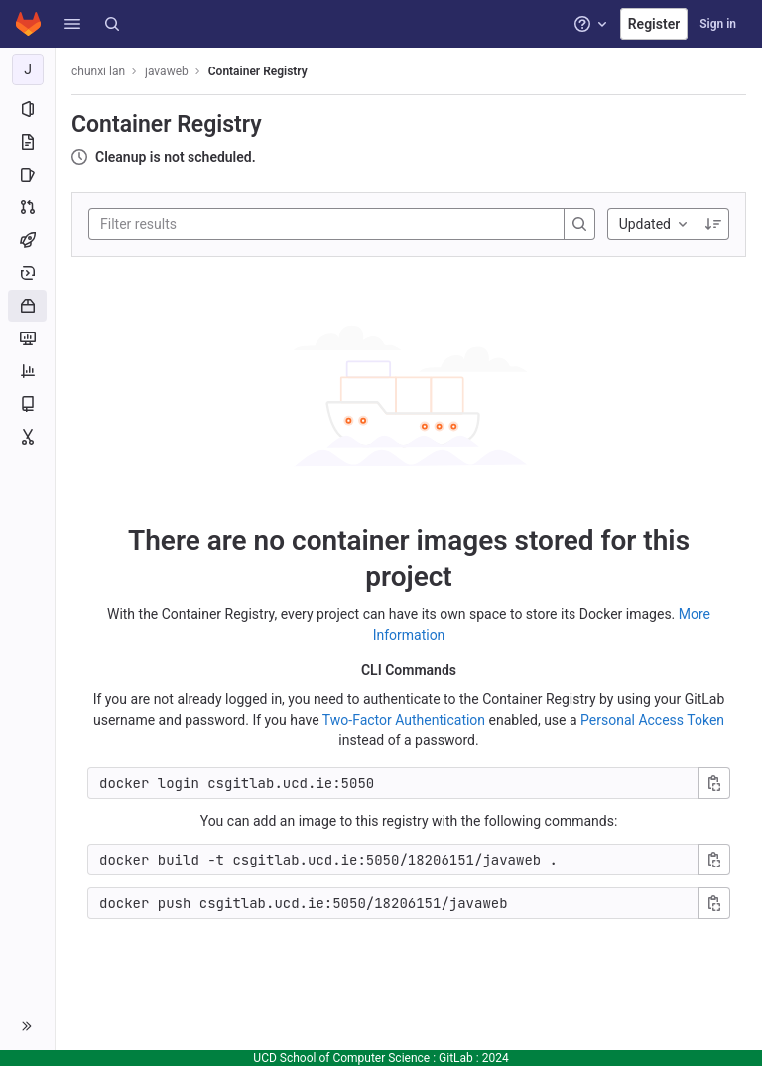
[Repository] (27, 142)
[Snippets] (27, 437)
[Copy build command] (714, 859)
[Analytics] (27, 371)
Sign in (717, 24)
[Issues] (27, 175)
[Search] (112, 24)
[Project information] (27, 109)
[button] (72, 24)
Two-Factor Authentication (403, 720)
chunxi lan (98, 71)
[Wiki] (27, 404)
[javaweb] (28, 69)
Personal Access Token (652, 720)
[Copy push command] (714, 903)
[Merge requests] (27, 207)
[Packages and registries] (27, 306)
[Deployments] (27, 273)
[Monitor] (27, 338)
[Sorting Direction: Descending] (713, 224)
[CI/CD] (27, 240)
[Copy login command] (714, 783)
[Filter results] (219, 224)
